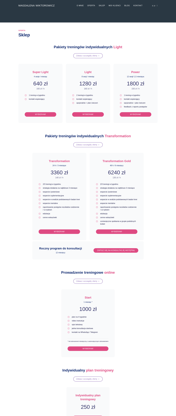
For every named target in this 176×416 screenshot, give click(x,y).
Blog (127, 6)
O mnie (80, 6)
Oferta (91, 6)
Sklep (102, 6)
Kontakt (137, 6)
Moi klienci (115, 6)
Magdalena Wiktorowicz (36, 5)
